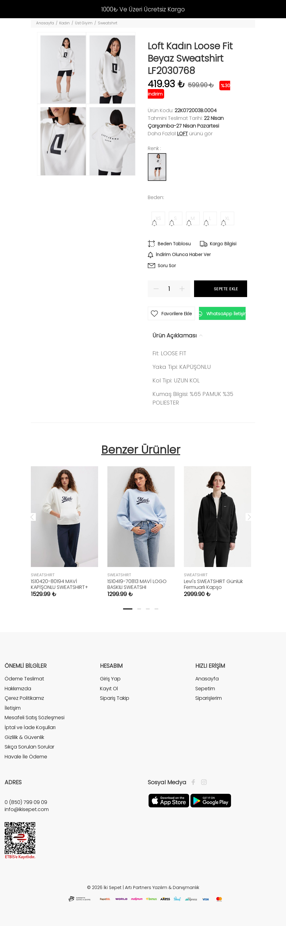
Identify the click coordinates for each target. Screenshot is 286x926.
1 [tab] (127, 609)
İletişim (13, 708)
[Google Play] (211, 800)
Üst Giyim (84, 23)
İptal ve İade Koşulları (30, 727)
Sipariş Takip (114, 698)
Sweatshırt (107, 23)
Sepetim (205, 688)
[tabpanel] (64, 525)
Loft (182, 133)
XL (227, 218)
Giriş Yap (110, 678)
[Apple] (169, 800)
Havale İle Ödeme (26, 756)
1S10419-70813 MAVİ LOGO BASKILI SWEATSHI (137, 584)
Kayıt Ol (109, 688)
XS (158, 218)
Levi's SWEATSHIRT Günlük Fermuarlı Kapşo (213, 584)
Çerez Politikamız (24, 698)
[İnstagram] (202, 782)
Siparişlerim (208, 698)
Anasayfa (45, 23)
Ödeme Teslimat (24, 678)
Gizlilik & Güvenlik (24, 737)
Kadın (64, 23)
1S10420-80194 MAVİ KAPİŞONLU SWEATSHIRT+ (59, 584)
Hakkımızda (18, 688)
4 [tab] (156, 609)
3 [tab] (148, 609)
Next (249, 517)
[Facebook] (195, 782)
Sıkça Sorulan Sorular (29, 746)
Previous (32, 517)
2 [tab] (139, 609)
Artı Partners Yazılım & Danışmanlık (162, 887)
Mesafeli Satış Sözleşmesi (34, 717)
